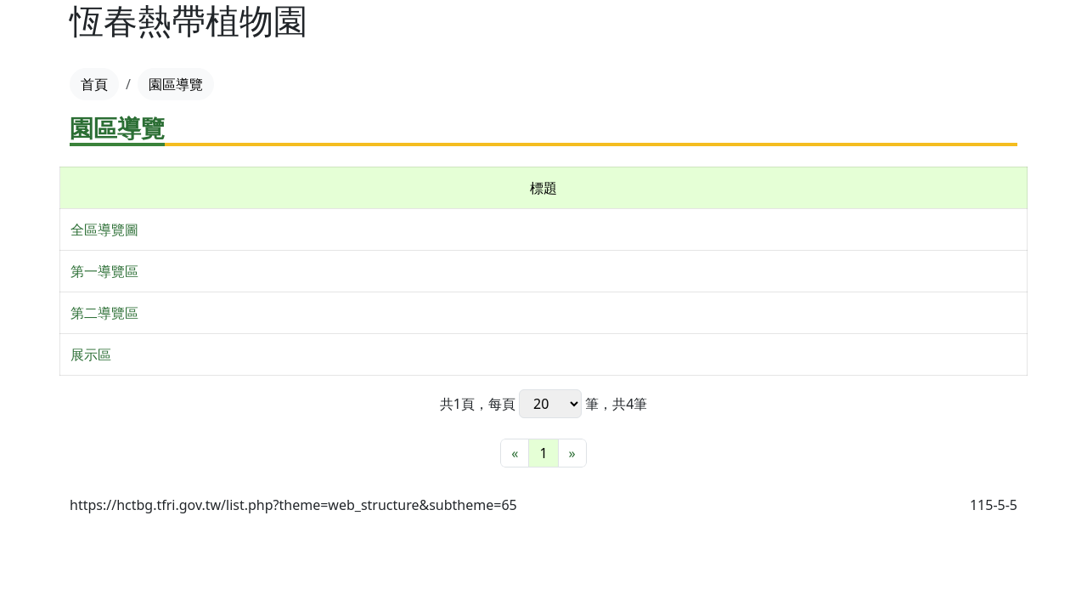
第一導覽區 (104, 271)
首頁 (94, 84)
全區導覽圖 (104, 229)
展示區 (90, 354)
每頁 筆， (550, 403)
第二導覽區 (104, 312)
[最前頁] (514, 453)
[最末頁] (572, 453)
